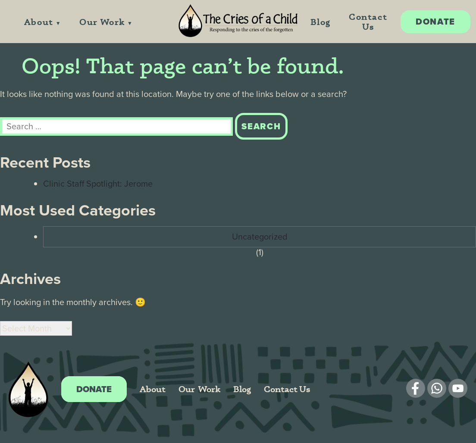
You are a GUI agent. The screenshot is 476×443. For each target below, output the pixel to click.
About (38, 21)
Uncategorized (260, 236)
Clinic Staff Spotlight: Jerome (98, 183)
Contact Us (368, 21)
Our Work (102, 21)
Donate (435, 21)
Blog (320, 21)
